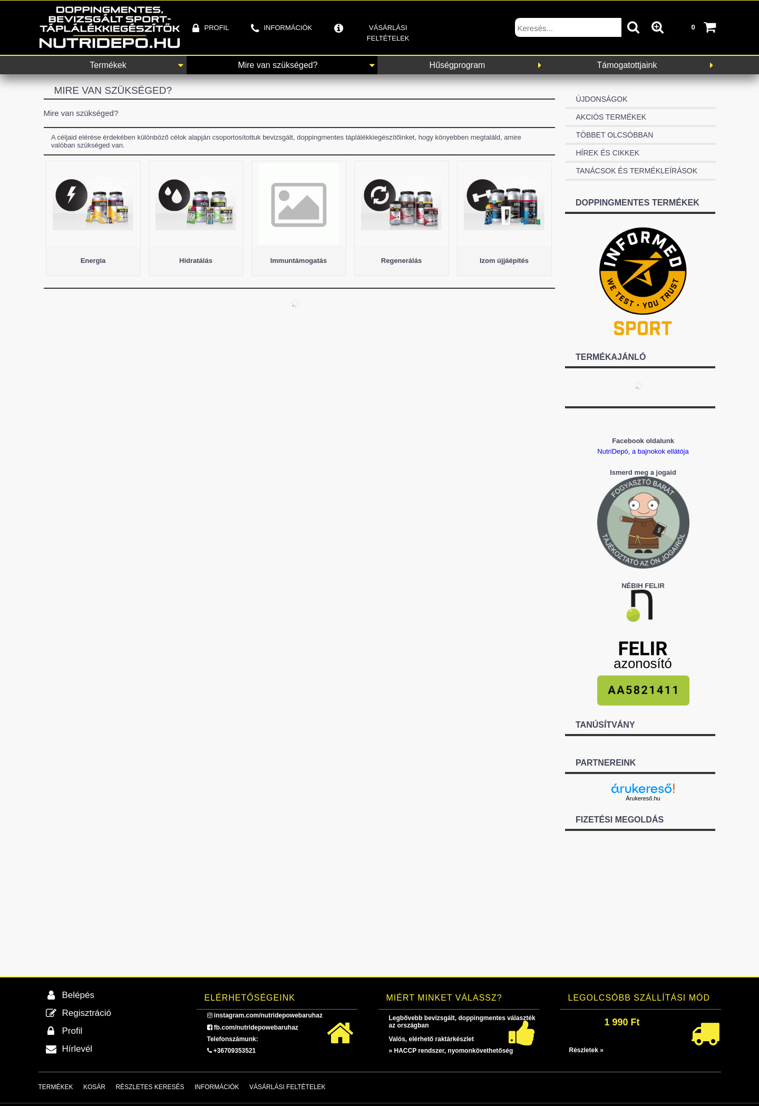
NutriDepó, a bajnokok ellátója (642, 451)
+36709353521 (234, 1050)
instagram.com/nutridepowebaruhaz (268, 1015)
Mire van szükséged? (277, 65)
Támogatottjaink (627, 65)
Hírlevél (77, 1049)
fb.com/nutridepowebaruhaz (256, 1027)
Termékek (108, 65)
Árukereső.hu (643, 798)
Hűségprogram (457, 65)
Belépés (78, 995)
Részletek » (586, 1050)
